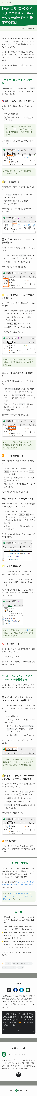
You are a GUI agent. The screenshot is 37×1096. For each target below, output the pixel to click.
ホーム (4, 3)
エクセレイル (22, 1091)
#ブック (20, 967)
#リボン (8, 963)
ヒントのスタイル (25, 630)
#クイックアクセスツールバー (22, 963)
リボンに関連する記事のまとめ (20, 893)
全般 (8, 3)
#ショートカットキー (9, 967)
